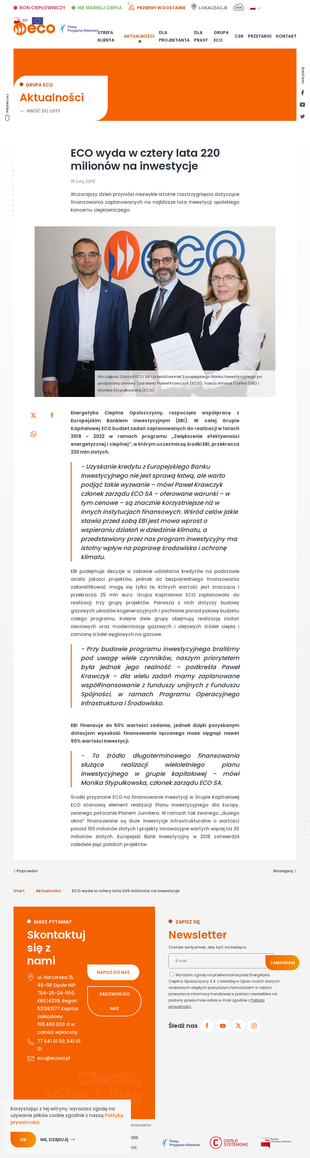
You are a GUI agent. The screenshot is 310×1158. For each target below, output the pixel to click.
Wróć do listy (40, 111)
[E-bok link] (238, 8)
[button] (253, 8)
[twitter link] (302, 117)
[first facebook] (302, 93)
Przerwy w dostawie (161, 8)
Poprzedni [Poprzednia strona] (26, 871)
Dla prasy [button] (201, 36)
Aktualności (139, 36)
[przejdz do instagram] (254, 1025)
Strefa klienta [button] (106, 36)
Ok (23, 1140)
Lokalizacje (213, 8)
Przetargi (259, 36)
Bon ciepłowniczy (43, 8)
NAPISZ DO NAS (113, 972)
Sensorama (139, 1125)
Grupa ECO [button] (221, 36)
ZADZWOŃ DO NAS (114, 1001)
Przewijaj (7, 103)
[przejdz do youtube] (222, 1025)
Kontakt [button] (286, 36)
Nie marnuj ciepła (100, 8)
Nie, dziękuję (54, 1140)
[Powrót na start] (56, 29)
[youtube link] (302, 105)
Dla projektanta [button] (174, 36)
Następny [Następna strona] (284, 871)
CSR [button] (239, 36)
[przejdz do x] (238, 1025)
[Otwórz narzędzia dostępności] (303, 1137)
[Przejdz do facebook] (207, 1025)
